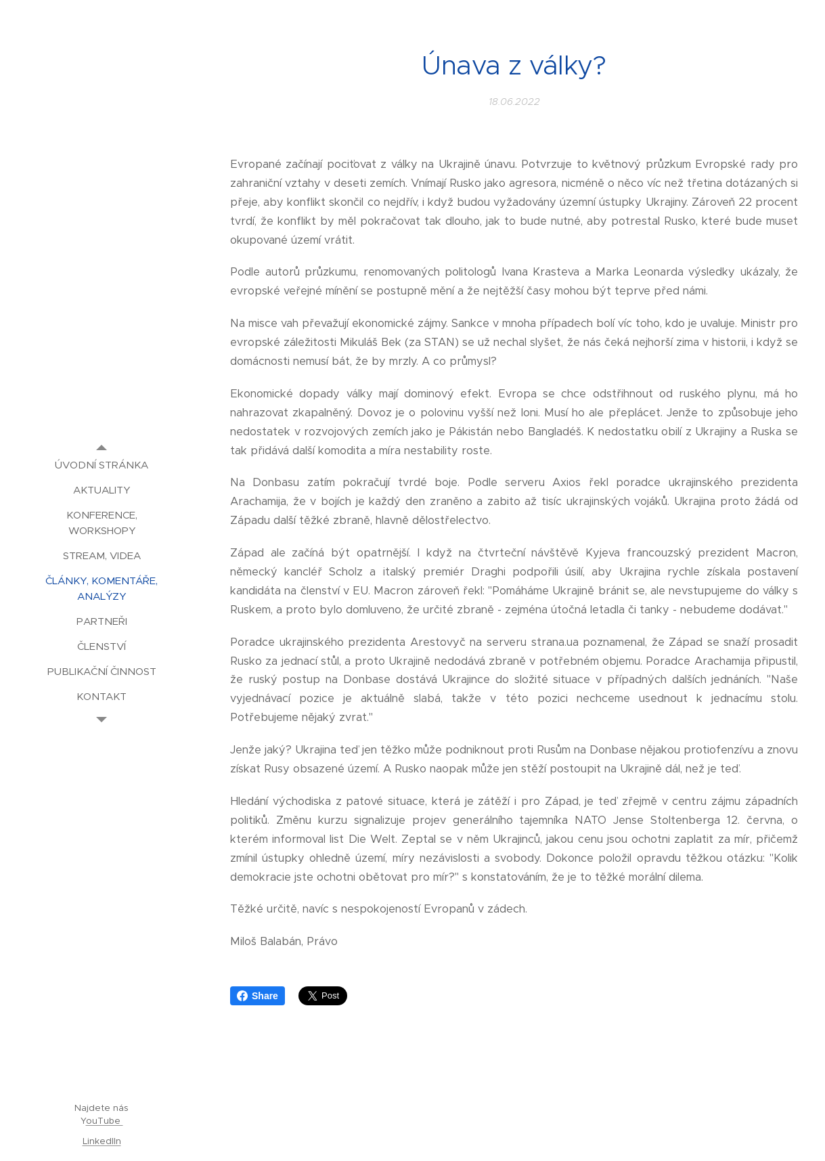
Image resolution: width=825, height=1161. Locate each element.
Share (257, 995)
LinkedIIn (102, 1141)
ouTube (104, 1120)
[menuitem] (101, 465)
